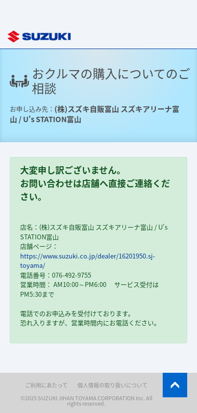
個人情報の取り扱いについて (112, 385)
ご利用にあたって (46, 385)
